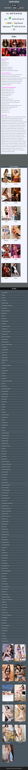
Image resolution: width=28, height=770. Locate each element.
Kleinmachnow (5, 342)
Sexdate (3, 576)
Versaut (3, 633)
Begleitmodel (5, 440)
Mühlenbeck (5, 360)
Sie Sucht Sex (5, 589)
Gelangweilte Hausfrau (7, 503)
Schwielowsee (5, 394)
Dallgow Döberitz (6, 310)
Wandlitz (4, 412)
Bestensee (4, 300)
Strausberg (4, 401)
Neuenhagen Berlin (6, 365)
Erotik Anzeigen (5, 461)
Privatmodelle (5, 555)
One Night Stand (5, 544)
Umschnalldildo (5, 625)
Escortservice (5, 482)
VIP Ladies (4, 638)
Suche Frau (4, 604)
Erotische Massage (6, 469)
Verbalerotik (5, 628)
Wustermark (5, 425)
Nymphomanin (5, 542)
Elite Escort (4, 459)
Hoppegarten (5, 339)
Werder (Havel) (5, 414)
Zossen (3, 430)
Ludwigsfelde (5, 349)
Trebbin (4, 407)
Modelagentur (5, 539)
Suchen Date (5, 612)
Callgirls (4, 448)
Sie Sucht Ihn (5, 583)
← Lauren (14, 159)
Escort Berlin (7, 8)
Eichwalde (4, 313)
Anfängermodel (5, 435)
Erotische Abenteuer (6, 464)
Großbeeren (4, 329)
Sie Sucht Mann (5, 586)
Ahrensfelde (5, 292)
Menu (15, 5)
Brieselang (4, 308)
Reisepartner (5, 568)
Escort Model (5, 472)
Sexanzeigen (5, 573)
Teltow (3, 404)
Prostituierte (5, 563)
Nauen (3, 362)
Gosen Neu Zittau (6, 326)
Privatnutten (5, 557)
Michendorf (4, 355)
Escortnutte (4, 479)
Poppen (3, 550)
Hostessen (4, 526)
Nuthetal (4, 368)
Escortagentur (5, 474)
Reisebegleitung (5, 565)
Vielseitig (4, 635)
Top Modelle (5, 617)
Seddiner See (5, 396)
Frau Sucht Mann (6, 490)
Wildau (3, 420)
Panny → (14, 157)
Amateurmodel (5, 433)
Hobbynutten (5, 524)
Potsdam (4, 375)
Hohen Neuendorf (6, 336)
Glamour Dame (5, 505)
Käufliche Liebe (5, 534)
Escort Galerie (5, 641)
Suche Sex (4, 610)
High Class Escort (6, 516)
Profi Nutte (4, 560)
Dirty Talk (4, 451)
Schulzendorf (5, 391)
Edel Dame (4, 456)
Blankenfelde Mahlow (7, 305)
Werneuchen (5, 417)
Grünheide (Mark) (6, 331)
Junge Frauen (5, 531)
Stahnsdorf (4, 399)
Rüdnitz (3, 383)
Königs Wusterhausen (7, 344)
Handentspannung (6, 508)
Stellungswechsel (6, 597)
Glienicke (4, 323)
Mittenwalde (5, 357)
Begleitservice (5, 443)
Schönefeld (4, 386)
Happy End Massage (6, 511)
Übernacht (4, 622)
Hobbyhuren (5, 518)
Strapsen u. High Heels (7, 599)
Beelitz (3, 295)
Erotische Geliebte (6, 466)
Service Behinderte (6, 570)
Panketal (4, 373)
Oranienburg (5, 370)
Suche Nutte (4, 607)
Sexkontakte (4, 578)
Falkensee (4, 318)
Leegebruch (4, 347)
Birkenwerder (5, 303)
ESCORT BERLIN (14, 1)
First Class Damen (6, 485)
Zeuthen (4, 427)
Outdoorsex (4, 547)
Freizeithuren (5, 495)
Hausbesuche (5, 513)
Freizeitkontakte (5, 498)
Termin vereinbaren (6, 615)
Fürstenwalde (5, 321)
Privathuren (4, 552)
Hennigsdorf (5, 334)
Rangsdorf (4, 378)
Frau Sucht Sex (5, 492)
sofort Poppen (5, 594)
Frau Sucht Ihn (5, 487)
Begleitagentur (5, 438)
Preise (14, 8)
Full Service (4, 500)
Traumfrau (4, 620)
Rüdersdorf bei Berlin (7, 381)
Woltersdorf (4, 422)
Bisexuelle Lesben (6, 446)
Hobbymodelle (5, 521)
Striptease (4, 602)
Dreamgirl (4, 453)
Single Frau (4, 591)
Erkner (3, 316)
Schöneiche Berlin (6, 388)
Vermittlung (4, 630)
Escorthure (4, 477)
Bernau (3, 297)
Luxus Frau (4, 352)
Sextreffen (4, 581)
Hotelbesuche (5, 529)
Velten (3, 409)
